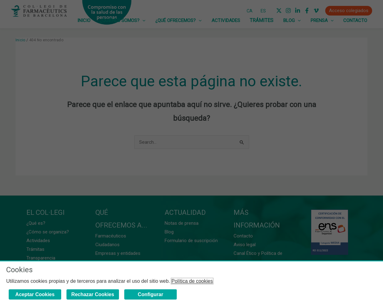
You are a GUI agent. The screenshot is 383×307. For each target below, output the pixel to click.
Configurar (150, 294)
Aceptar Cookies (34, 294)
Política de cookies (192, 281)
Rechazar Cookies (92, 294)
